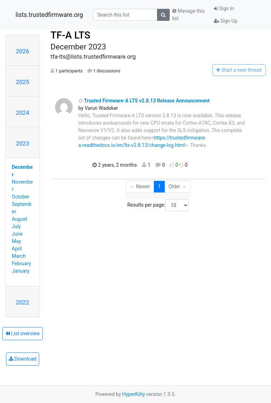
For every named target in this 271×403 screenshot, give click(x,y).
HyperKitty (133, 394)
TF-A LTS (70, 35)
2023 (22, 143)
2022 (22, 302)
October (20, 197)
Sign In (224, 8)
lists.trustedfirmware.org (49, 14)
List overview (22, 333)
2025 (22, 81)
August (20, 219)
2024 (22, 112)
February (21, 263)
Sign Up (225, 21)
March (19, 256)
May (16, 241)
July (16, 226)
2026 (22, 51)
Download (23, 359)
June (17, 234)
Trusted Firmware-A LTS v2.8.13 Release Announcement (144, 100)
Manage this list (188, 14)
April (17, 248)
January (21, 271)
